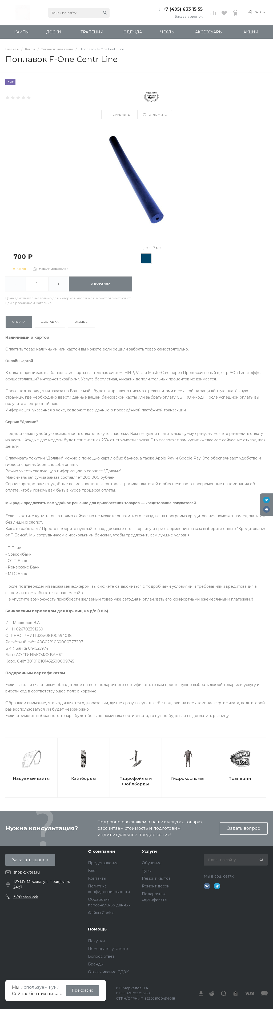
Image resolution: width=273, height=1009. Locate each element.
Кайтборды (83, 778)
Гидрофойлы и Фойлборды (135, 781)
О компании (101, 851)
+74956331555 (25, 896)
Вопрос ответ (101, 956)
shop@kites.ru (26, 872)
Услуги (149, 851)
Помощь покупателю (108, 948)
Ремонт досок (155, 886)
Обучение (152, 862)
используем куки (40, 987)
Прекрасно (82, 990)
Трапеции (240, 778)
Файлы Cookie (101, 912)
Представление (103, 862)
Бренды (95, 964)
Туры (146, 870)
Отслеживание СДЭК (108, 971)
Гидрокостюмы (187, 778)
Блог (92, 870)
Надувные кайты (31, 778)
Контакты (97, 878)
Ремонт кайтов (156, 878)
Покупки (96, 940)
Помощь (97, 929)
